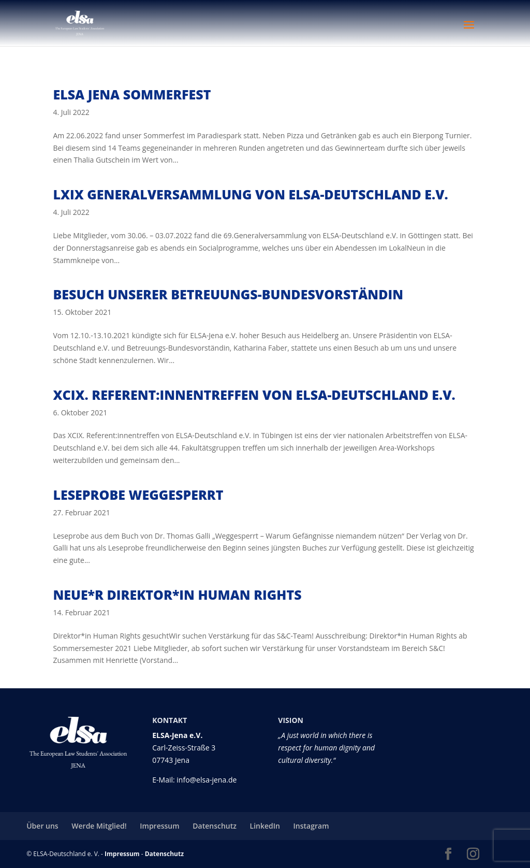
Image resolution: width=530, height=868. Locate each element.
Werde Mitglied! (98, 826)
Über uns (42, 826)
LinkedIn (265, 826)
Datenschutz (215, 826)
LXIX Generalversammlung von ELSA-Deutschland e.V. (250, 194)
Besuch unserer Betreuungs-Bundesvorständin (228, 294)
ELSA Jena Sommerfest (132, 94)
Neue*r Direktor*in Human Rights (177, 594)
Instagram (311, 826)
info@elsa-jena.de (206, 780)
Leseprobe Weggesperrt (138, 494)
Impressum (159, 826)
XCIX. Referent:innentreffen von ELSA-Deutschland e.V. (254, 394)
